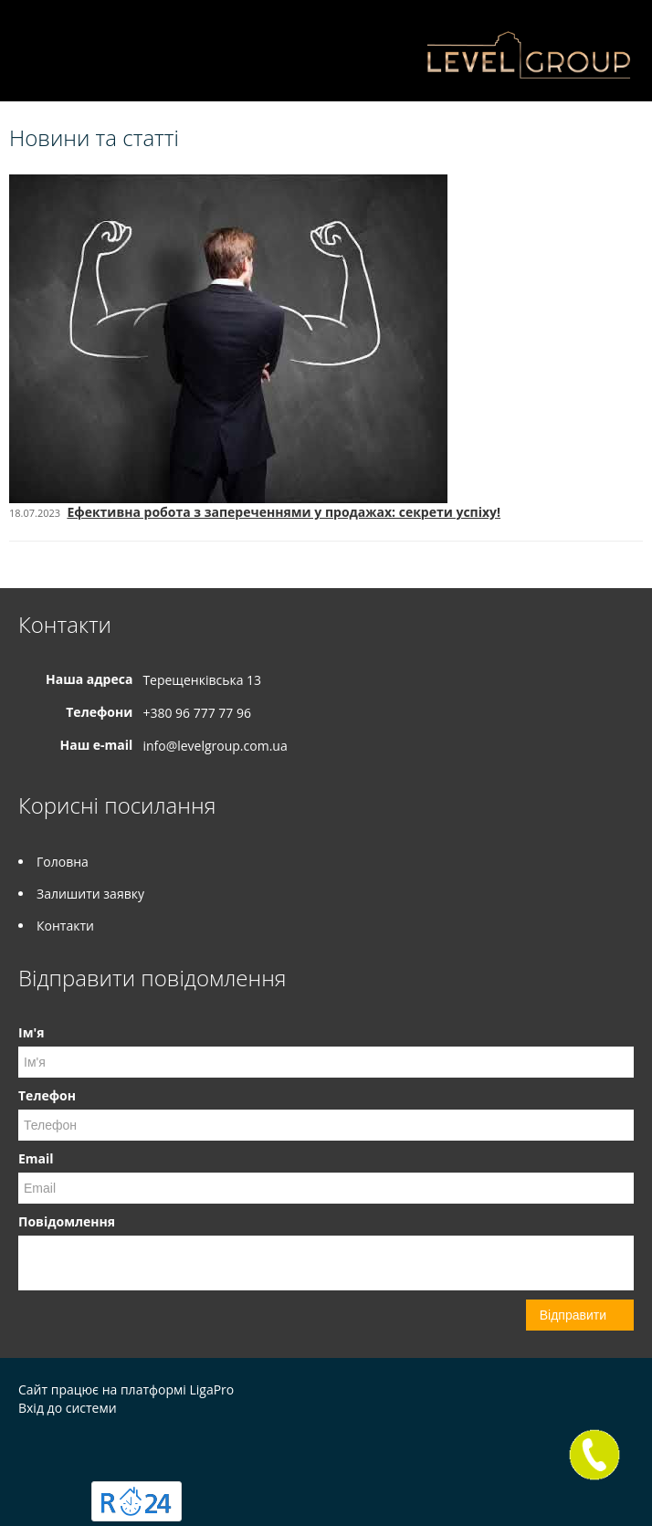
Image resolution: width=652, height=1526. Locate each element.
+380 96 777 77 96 (196, 712)
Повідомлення (66, 1221)
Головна (63, 861)
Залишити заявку (90, 893)
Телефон (47, 1095)
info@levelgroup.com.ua (214, 745)
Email (36, 1158)
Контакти (65, 925)
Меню (34, 43)
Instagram (29, 1447)
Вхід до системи (67, 1407)
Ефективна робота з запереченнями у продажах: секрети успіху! (283, 512)
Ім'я (31, 1032)
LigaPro (211, 1389)
